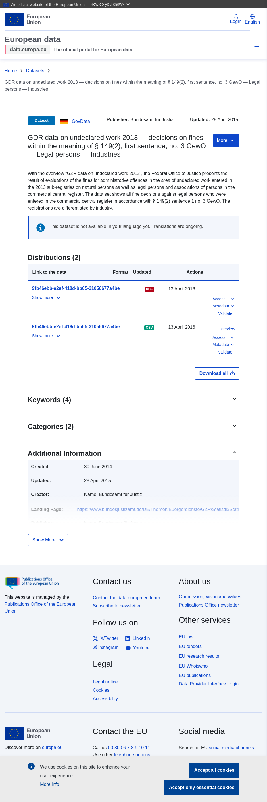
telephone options (132, 754)
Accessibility (105, 698)
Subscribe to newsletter (117, 605)
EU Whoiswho (193, 666)
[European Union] (45, 733)
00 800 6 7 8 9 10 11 (129, 747)
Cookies (101, 690)
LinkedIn (137, 638)
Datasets (35, 70)
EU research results (199, 656)
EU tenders (190, 646)
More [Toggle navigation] (226, 140)
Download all (217, 373)
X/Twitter (105, 638)
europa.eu (52, 747)
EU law (186, 636)
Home (11, 70)
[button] (110, 4)
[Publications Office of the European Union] (45, 579)
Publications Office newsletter (209, 605)
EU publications (195, 675)
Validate (225, 313)
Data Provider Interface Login (209, 683)
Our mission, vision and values (210, 596)
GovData (81, 121)
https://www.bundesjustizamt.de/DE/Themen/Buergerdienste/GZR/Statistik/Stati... (160, 509)
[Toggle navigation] (255, 46)
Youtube (138, 648)
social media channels (231, 747)
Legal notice (105, 681)
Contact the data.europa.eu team (126, 597)
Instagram (106, 647)
